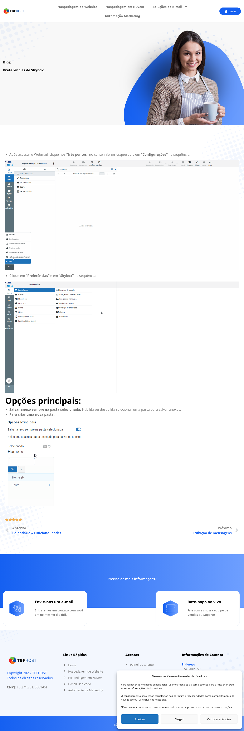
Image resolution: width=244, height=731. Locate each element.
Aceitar (140, 719)
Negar (179, 719)
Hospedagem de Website (77, 6)
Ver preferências (219, 719)
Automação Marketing (122, 16)
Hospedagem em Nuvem (125, 6)
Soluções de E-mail (169, 6)
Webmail (41, 154)
